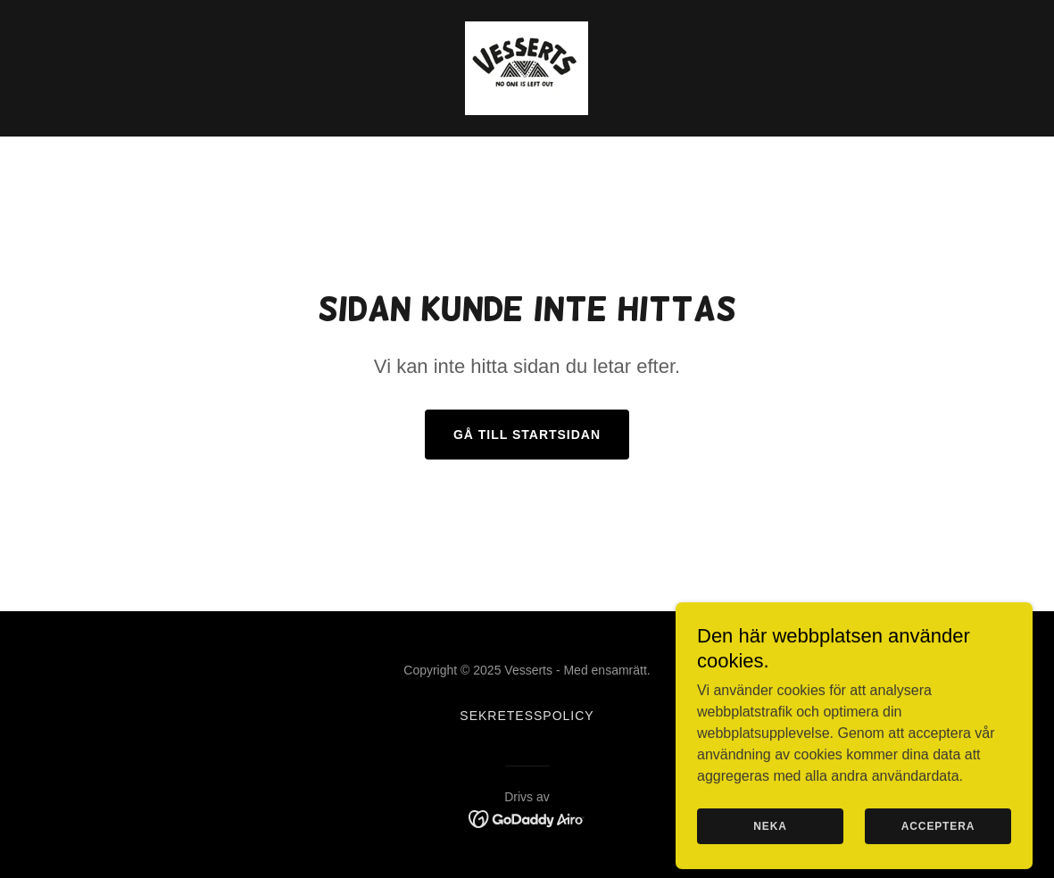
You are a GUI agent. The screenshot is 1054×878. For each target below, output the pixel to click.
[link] (526, 67)
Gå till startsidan (527, 434)
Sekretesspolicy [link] (526, 715)
